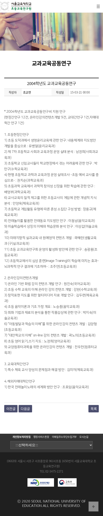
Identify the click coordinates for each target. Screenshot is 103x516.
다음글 (25, 408)
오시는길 (83, 437)
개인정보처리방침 (21, 437)
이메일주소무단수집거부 (64, 437)
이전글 (11, 408)
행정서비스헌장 (41, 437)
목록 (94, 408)
